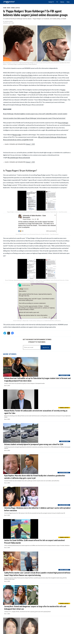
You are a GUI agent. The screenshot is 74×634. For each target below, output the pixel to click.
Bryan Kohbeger (63, 122)
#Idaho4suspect (62, 137)
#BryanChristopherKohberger (47, 137)
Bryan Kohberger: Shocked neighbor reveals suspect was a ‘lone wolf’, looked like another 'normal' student (35, 114)
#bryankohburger (13, 157)
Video (68, 2)
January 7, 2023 (30, 144)
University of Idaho (26, 75)
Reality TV (51, 2)
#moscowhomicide (8, 140)
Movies (62, 2)
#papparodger (17, 134)
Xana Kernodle (35, 92)
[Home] (9, 2)
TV (57, 2)
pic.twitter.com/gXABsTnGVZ (24, 140)
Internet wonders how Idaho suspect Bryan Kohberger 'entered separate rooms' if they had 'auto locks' (34, 118)
